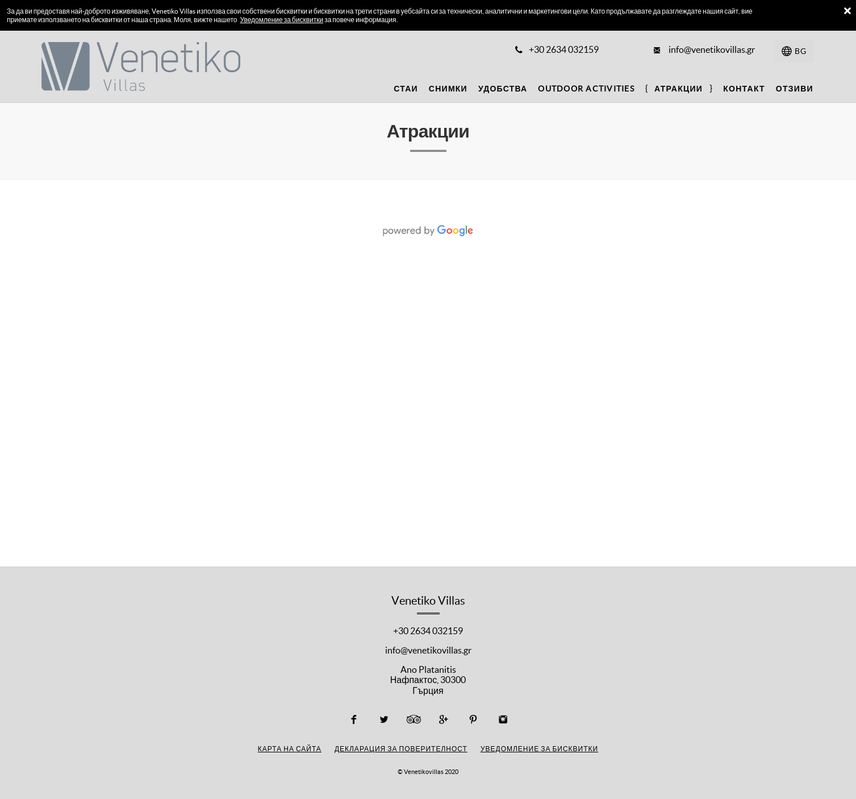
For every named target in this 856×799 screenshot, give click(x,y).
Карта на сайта (289, 748)
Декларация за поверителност (401, 748)
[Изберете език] (794, 51)
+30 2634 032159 (428, 631)
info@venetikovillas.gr (428, 650)
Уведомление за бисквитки (281, 19)
